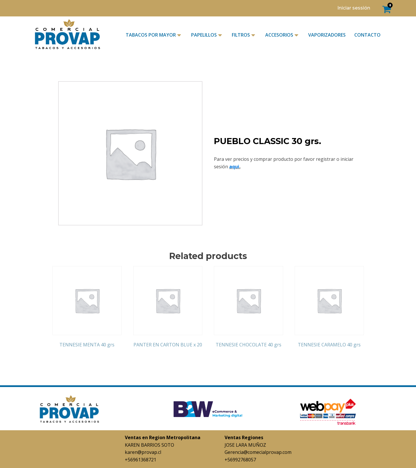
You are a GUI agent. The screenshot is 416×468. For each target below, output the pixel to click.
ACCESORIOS (282, 35)
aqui (234, 166)
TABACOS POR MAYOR (154, 35)
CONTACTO (367, 35)
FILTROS (244, 35)
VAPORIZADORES (327, 35)
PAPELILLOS (207, 35)
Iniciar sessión (353, 8)
